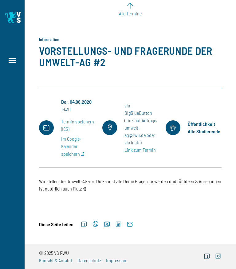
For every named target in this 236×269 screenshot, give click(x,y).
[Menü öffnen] (12, 60)
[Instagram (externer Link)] (218, 257)
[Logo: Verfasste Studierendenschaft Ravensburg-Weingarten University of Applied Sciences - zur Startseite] (12, 17)
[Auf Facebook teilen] (84, 224)
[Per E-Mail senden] (130, 224)
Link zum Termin (140, 150)
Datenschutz (89, 260)
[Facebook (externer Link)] (207, 257)
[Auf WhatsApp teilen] (95, 224)
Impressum (117, 260)
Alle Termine (130, 13)
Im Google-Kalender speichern (71, 146)
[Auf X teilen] (107, 224)
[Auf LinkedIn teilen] (118, 224)
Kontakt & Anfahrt (56, 260)
